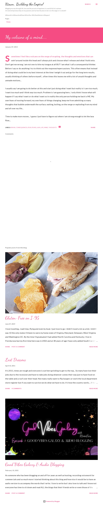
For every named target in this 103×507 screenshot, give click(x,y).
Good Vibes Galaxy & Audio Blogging (34, 464)
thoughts (52, 127)
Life (42, 127)
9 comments (16, 388)
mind (46, 127)
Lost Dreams (15, 359)
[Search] (88, 4)
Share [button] (93, 127)
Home (8, 22)
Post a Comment (18, 347)
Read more (93, 347)
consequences (21, 127)
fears (34, 127)
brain (13, 127)
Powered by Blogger (51, 501)
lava (38, 127)
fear (29, 127)
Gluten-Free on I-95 (22, 318)
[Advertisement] (51, 201)
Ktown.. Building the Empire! (24, 4)
